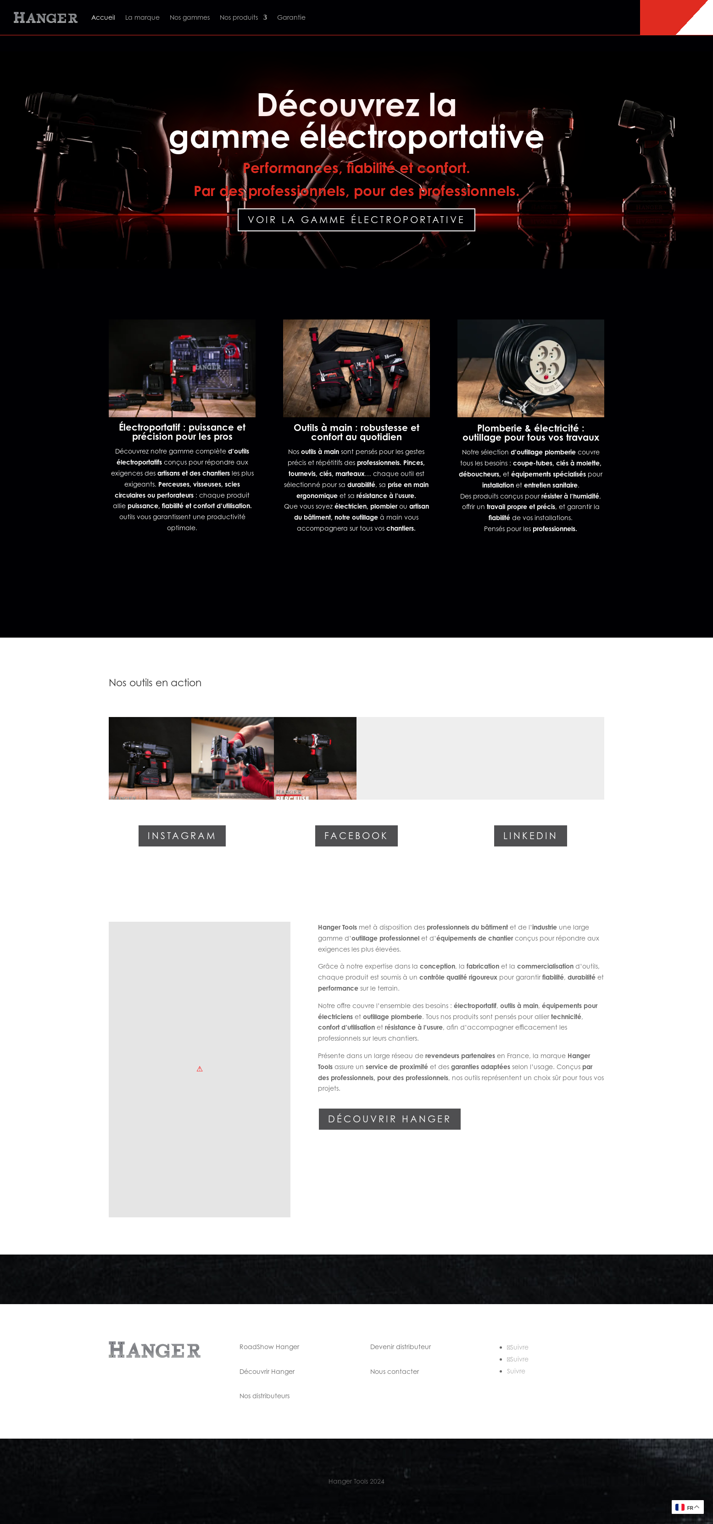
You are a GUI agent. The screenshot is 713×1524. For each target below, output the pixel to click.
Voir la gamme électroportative (356, 219)
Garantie (291, 17)
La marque (142, 17)
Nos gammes (190, 17)
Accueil (103, 17)
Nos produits (239, 17)
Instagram (182, 835)
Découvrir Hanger (389, 1119)
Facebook (356, 835)
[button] (150, 758)
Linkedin (530, 835)
